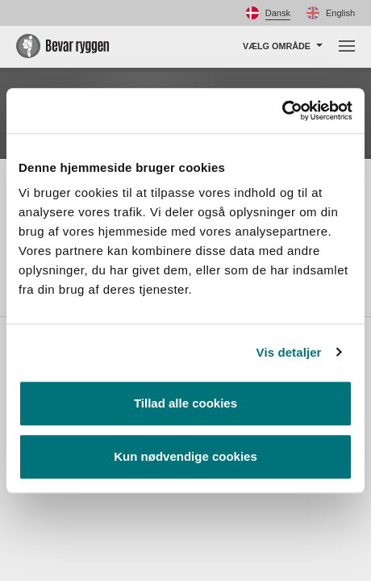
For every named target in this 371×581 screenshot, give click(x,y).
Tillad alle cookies (185, 403)
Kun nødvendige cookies (185, 456)
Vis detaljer (289, 352)
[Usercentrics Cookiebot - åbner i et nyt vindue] (281, 110)
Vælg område (277, 46)
